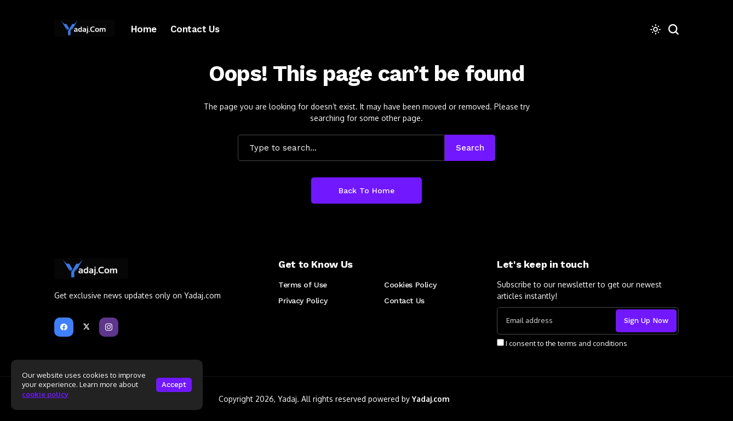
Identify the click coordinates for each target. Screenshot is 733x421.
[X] (86, 327)
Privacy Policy (302, 300)
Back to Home (366, 190)
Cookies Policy (410, 284)
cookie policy (45, 394)
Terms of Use (302, 284)
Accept (174, 384)
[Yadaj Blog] (84, 29)
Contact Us (404, 300)
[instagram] (108, 327)
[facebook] (63, 327)
